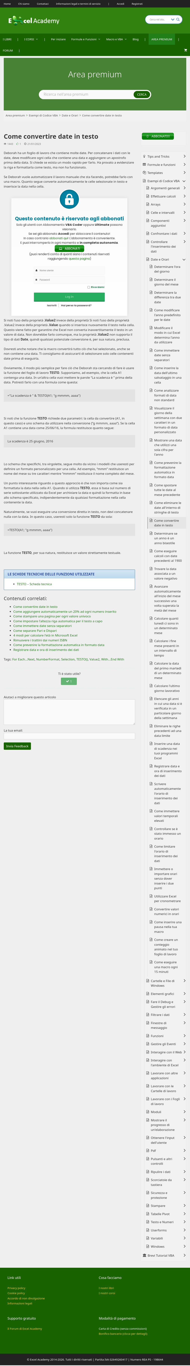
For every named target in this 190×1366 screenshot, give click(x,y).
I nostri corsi (107, 1294)
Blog (136, 39)
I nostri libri (106, 1288)
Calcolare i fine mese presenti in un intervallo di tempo (166, 648)
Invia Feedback (17, 746)
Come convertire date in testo (102, 115)
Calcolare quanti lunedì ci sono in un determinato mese (166, 626)
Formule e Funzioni (87, 39)
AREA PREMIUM (161, 39)
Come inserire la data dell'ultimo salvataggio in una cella (168, 376)
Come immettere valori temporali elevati (167, 816)
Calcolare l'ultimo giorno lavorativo (167, 689)
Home (7, 3)
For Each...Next (23, 660)
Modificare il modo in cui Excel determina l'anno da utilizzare (167, 335)
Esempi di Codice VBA (43, 115)
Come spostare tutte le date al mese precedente (167, 490)
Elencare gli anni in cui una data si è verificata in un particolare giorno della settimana (168, 709)
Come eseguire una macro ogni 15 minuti (166, 968)
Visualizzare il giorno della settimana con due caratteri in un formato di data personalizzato (168, 421)
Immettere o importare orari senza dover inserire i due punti (165, 879)
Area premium (15, 115)
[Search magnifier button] (178, 19)
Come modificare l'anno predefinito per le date (167, 316)
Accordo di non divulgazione (26, 1299)
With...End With (112, 660)
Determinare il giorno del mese (166, 282)
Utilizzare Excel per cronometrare (167, 899)
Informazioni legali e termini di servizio (78, 3)
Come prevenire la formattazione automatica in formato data (167, 470)
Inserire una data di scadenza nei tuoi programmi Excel (167, 751)
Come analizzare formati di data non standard (166, 396)
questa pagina (79, 259)
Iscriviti (52, 306)
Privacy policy (16, 1288)
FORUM (8, 50)
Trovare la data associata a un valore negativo (165, 574)
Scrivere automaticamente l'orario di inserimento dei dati (167, 794)
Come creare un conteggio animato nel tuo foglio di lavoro (166, 947)
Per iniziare (58, 39)
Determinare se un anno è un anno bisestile (165, 539)
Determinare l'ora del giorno (167, 269)
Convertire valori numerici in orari (166, 912)
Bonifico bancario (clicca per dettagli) (123, 1334)
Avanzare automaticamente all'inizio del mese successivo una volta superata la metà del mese (167, 599)
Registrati (137, 3)
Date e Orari (70, 115)
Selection (68, 660)
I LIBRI (7, 39)
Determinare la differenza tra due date (167, 298)
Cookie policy (16, 1294)
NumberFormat (47, 660)
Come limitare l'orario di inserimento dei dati (166, 854)
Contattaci (43, 3)
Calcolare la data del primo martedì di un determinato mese (167, 671)
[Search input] (159, 19)
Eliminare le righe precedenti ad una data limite (167, 731)
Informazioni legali (19, 1304)
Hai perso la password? (76, 306)
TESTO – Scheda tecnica (34, 584)
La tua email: (13, 731)
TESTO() (82, 660)
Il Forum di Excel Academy (24, 1329)
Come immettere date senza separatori (167, 356)
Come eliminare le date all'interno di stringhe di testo (167, 508)
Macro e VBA (118, 39)
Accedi (120, 3)
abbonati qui (58, 238)
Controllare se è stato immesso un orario (167, 834)
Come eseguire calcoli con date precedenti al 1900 (168, 556)
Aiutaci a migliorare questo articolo (30, 697)
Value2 (95, 660)
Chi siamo (23, 3)
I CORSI (32, 39)
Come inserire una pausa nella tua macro (168, 927)
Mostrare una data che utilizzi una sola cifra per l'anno (168, 448)
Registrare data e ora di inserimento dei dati (168, 772)
